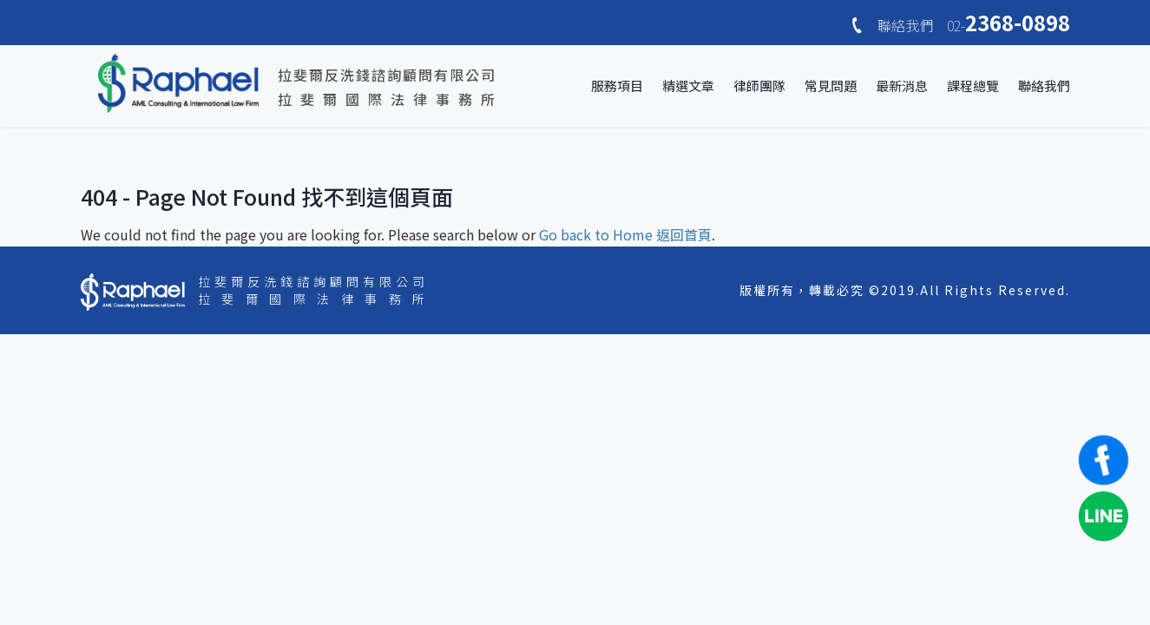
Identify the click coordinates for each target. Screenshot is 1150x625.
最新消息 (902, 85)
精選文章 (688, 85)
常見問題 (831, 85)
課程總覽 (973, 85)
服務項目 (617, 85)
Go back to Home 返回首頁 (625, 234)
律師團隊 (759, 85)
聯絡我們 (1044, 85)
